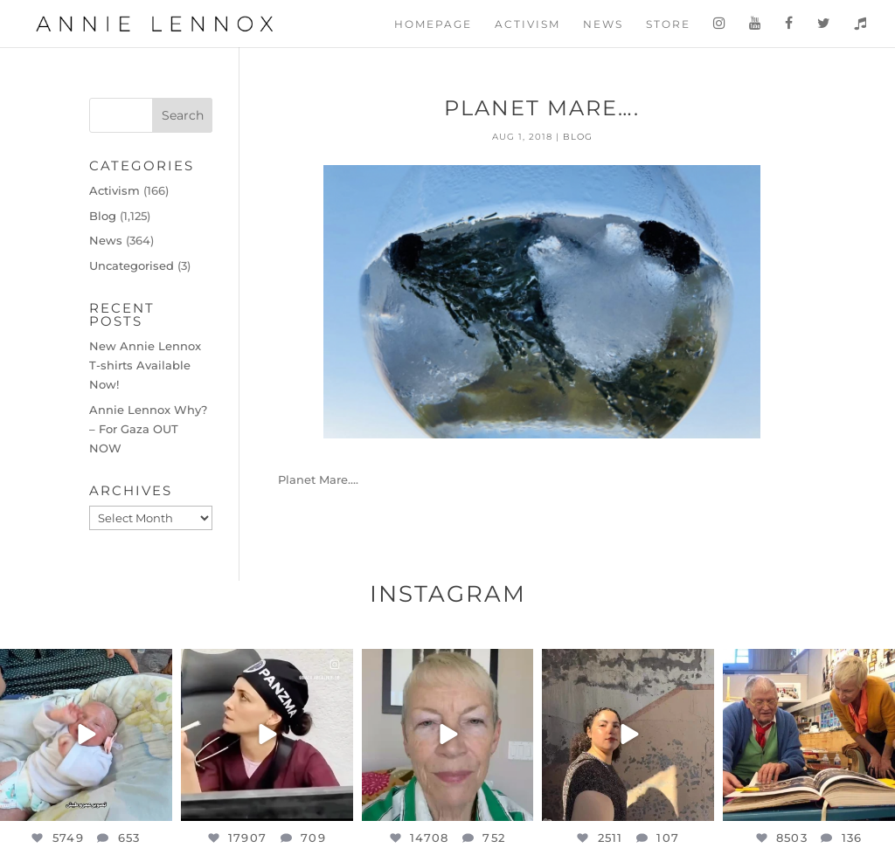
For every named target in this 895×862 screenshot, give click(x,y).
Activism (527, 24)
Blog (578, 136)
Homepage (433, 24)
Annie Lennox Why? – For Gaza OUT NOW (148, 429)
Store (668, 24)
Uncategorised (131, 265)
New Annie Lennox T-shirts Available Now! (145, 365)
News (603, 24)
